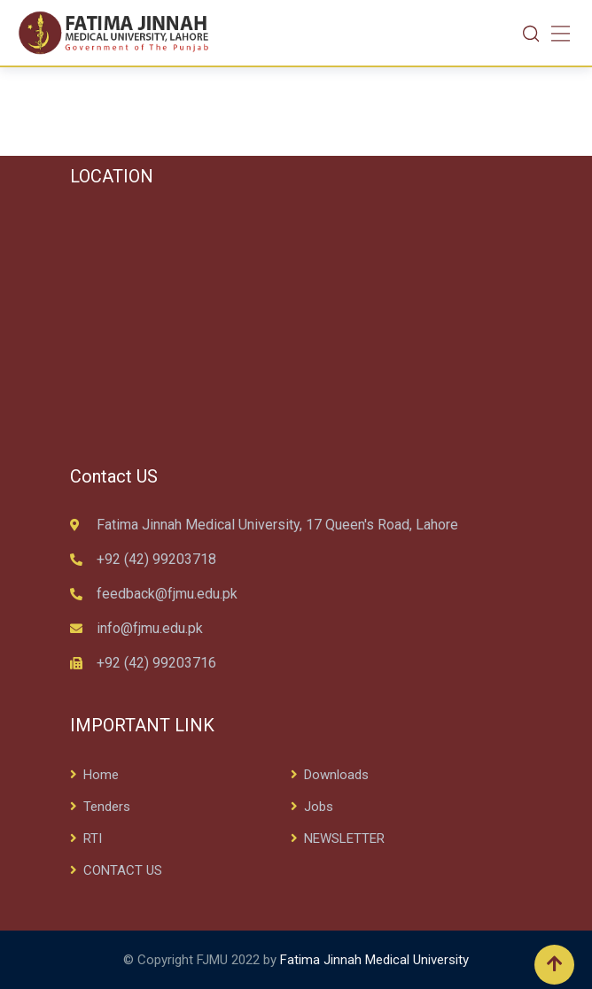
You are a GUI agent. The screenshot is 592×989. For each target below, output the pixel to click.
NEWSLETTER (344, 838)
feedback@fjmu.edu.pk (167, 593)
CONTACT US (122, 870)
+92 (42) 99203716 (156, 662)
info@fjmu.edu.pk (150, 628)
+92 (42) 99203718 (156, 559)
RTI (92, 838)
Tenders (106, 807)
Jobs (318, 807)
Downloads (336, 775)
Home (101, 775)
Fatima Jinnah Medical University (374, 960)
